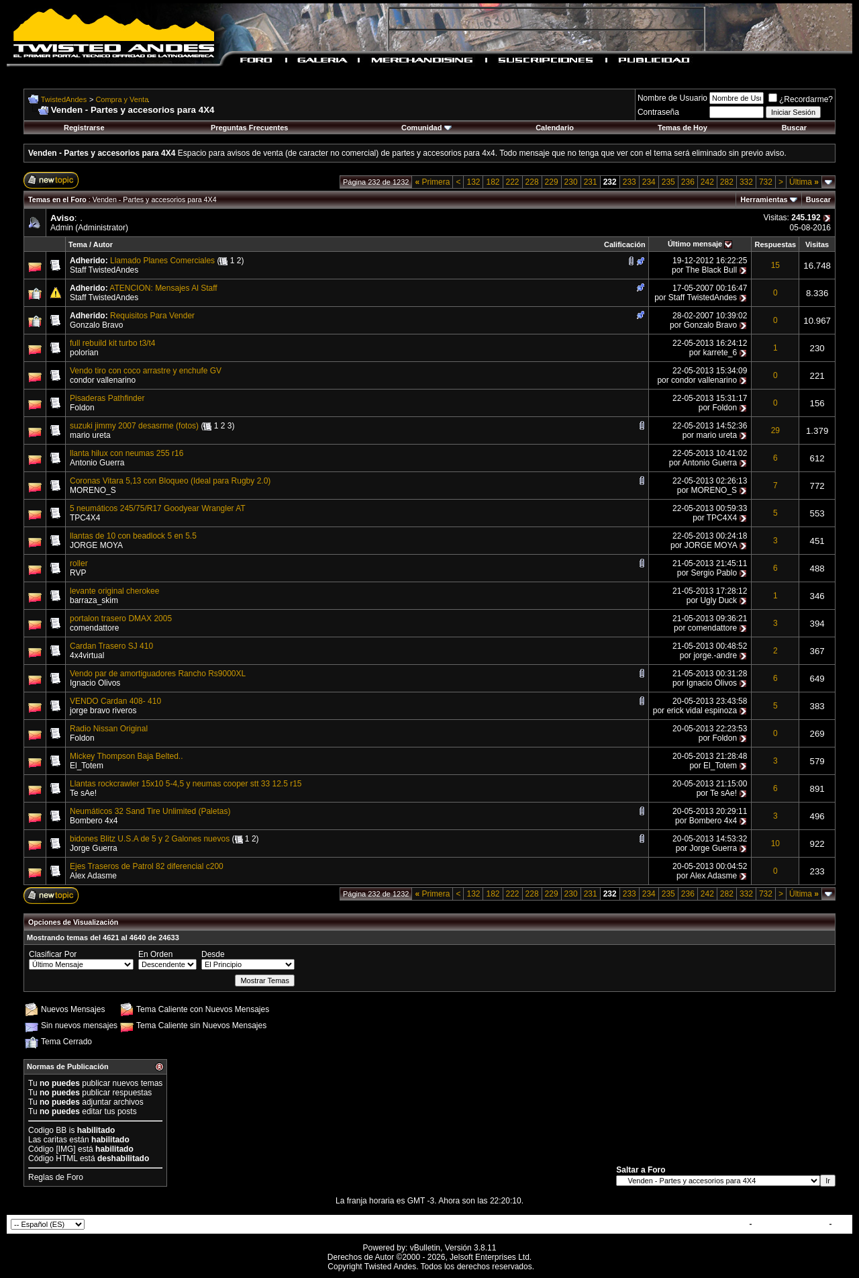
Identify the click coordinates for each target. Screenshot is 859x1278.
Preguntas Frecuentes (250, 128)
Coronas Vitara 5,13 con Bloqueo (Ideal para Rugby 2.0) (170, 481)
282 (727, 182)
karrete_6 (720, 352)
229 (551, 182)
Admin (61, 227)
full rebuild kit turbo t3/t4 (112, 343)
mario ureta (90, 435)
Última (804, 182)
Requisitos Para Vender (152, 315)
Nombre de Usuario (672, 98)
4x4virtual (87, 655)
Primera (432, 182)
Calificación (625, 244)
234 (649, 182)
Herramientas (763, 199)
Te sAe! (83, 793)
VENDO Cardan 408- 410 (115, 701)
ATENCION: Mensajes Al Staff (163, 288)
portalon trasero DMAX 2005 (121, 618)
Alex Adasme (93, 875)
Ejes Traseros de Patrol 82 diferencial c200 (146, 866)
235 (668, 182)
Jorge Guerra (93, 848)
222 (512, 182)
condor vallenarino (103, 380)
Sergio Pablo (714, 573)
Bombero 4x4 (93, 820)
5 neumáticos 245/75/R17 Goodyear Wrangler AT (158, 508)
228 (532, 182)
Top (841, 1224)
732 (765, 182)
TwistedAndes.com (790, 1224)
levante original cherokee (114, 591)
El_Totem (86, 765)
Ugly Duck (718, 600)
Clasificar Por (53, 954)
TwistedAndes (64, 99)
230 (571, 182)
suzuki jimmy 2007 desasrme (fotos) (134, 425)
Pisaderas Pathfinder (107, 398)
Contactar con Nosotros (701, 1224)
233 (629, 182)
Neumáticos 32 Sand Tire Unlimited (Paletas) (150, 811)
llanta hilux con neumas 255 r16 (126, 453)
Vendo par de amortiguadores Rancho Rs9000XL (158, 673)
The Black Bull (711, 270)
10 (775, 843)
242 (707, 182)
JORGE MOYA (96, 545)
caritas (55, 1139)
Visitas (817, 244)
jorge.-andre (715, 655)
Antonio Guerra (97, 462)
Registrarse (84, 128)
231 (590, 182)
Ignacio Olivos (95, 683)
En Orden (155, 954)
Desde (213, 954)
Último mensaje (695, 244)
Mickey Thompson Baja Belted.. (126, 756)
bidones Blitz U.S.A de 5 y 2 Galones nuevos (150, 838)
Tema (77, 244)
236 (688, 182)
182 (492, 182)
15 (775, 265)
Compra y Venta (122, 99)
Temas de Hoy (682, 128)
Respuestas (775, 244)
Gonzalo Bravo (96, 325)
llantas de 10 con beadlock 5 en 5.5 (133, 536)
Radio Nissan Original (109, 728)
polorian (84, 352)
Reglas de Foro (55, 1177)
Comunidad (426, 128)
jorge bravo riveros (103, 710)
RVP (78, 573)
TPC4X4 (85, 517)
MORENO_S (93, 490)
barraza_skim (94, 600)
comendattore (94, 628)
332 (746, 182)
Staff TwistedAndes (104, 270)
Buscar (794, 128)
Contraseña (658, 112)
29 (775, 430)
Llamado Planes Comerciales (162, 260)
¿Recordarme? (800, 99)
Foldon (82, 407)
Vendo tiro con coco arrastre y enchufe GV (145, 370)
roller (79, 563)
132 (473, 182)
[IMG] (65, 1149)
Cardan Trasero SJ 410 (111, 646)
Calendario (555, 128)
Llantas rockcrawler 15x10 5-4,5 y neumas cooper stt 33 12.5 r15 (186, 783)
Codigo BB (47, 1130)
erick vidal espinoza (701, 710)
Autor (103, 244)
